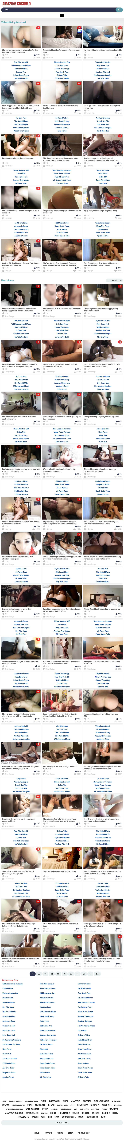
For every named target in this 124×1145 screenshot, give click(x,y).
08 (77, 974)
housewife (23, 1117)
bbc (50, 1117)
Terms (60, 1133)
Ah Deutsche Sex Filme (11, 1044)
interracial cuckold (14, 1109)
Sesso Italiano (83, 1063)
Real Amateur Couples (86, 1002)
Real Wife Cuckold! (47, 984)
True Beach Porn (84, 993)
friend (43, 1101)
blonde (106, 1113)
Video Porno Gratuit (85, 1012)
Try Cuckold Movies (85, 998)
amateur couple (18, 1105)
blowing (76, 1113)
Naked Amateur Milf (47, 1030)
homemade (64, 1113)
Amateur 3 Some (8, 1021)
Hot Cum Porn (45, 1007)
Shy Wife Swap (8, 1007)
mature (44, 1113)
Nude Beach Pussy (47, 1017)
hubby (115, 1113)
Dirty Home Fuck (8, 1035)
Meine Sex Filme (84, 1044)
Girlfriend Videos (84, 984)
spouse (35, 1117)
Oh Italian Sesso (46, 1044)
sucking (95, 1113)
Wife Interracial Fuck (48, 1012)
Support (48, 1133)
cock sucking (66, 1109)
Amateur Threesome (85, 1017)
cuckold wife (69, 1117)
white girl (116, 1101)
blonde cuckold (101, 1101)
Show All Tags (62, 1123)
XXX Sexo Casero (84, 1059)
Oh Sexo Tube (7, 998)
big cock (85, 1113)
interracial (54, 1101)
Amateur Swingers (85, 1021)
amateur (75, 1101)
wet (75, 1109)
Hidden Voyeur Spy (47, 993)
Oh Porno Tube (83, 1077)
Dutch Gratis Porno (85, 1073)
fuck (29, 1105)
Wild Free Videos (8, 1002)
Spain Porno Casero (85, 1068)
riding (53, 1113)
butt (72, 1105)
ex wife (5, 1105)
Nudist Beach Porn (85, 1040)
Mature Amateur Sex (10, 993)
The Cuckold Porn (84, 1007)
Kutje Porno (44, 1021)
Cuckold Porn (7, 988)
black (51, 1105)
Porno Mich (6, 1054)
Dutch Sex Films (8, 1030)
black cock (92, 1117)
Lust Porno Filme (46, 1054)
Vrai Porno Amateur (9, 1059)
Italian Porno (45, 1073)
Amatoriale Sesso (84, 1054)
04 (52, 974)
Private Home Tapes (47, 988)
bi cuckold (40, 1105)
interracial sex (32, 1113)
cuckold (95, 1105)
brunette (114, 1109)
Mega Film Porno (8, 1073)
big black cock (31, 1101)
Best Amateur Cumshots (11, 1040)
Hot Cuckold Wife (9, 1012)
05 (58, 974)
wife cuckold (32, 1109)
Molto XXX (44, 1049)
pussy (45, 1109)
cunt (103, 1117)
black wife (82, 1105)
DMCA (70, 1133)
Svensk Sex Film (8, 1026)
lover (57, 1117)
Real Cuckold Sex (46, 1059)
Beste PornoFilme (84, 1049)
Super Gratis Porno (47, 1063)
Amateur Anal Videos (48, 1035)
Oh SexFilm (82, 1030)
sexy (4, 1101)
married (87, 1101)
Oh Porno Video (84, 1035)
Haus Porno (6, 1049)
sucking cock (62, 1105)
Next (97, 974)
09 (84, 974)
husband (118, 1105)
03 (45, 974)
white (65, 1101)
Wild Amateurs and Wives (21, 65)
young (104, 1109)
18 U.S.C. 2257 (83, 1133)
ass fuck (95, 1109)
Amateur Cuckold (46, 998)
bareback (54, 1109)
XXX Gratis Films (8, 1063)
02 (39, 974)
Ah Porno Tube (8, 1068)
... (90, 974)
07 (71, 974)
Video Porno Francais (48, 1040)
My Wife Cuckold (84, 988)
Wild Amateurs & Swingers (12, 984)
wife (43, 1117)
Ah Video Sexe (45, 1077)
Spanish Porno (8, 1077)
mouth (81, 1117)
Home (36, 1133)
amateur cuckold (14, 1113)
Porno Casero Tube (47, 1068)
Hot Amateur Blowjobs (86, 1026)
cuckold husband (15, 1101)
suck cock (84, 1109)
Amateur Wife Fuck (47, 1002)
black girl (107, 1105)
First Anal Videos (8, 1017)
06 (65, 974)
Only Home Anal (46, 1026)
